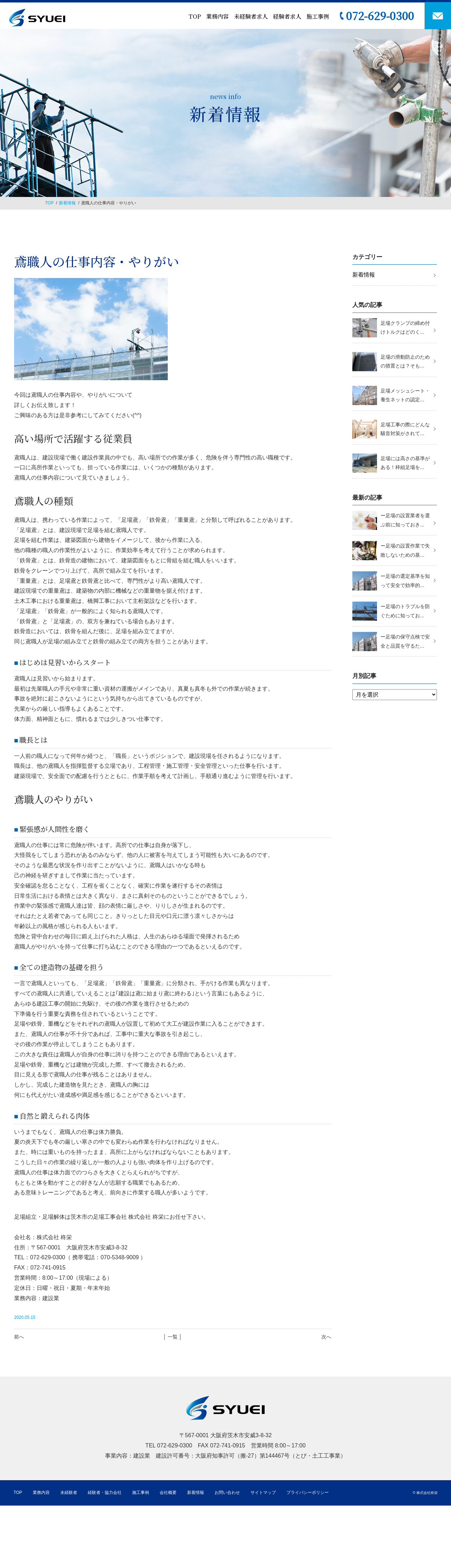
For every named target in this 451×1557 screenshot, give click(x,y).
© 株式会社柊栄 (425, 1493)
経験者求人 (287, 16)
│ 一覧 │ (172, 1337)
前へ (19, 1337)
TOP (195, 16)
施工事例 (318, 16)
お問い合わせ (227, 1492)
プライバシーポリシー (307, 1492)
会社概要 (168, 1492)
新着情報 (67, 202)
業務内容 (217, 16)
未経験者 (68, 1492)
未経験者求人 (251, 16)
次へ (326, 1337)
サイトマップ (263, 1492)
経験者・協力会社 (105, 1492)
